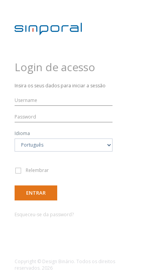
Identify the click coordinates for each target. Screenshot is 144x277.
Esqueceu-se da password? (44, 214)
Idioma (22, 133)
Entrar (36, 192)
